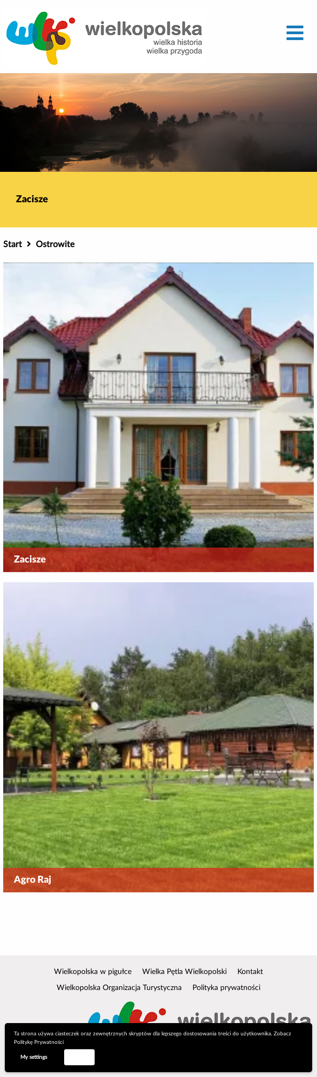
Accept (79, 1056)
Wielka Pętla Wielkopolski (184, 972)
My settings (33, 1057)
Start (12, 244)
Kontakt (250, 972)
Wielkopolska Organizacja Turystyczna (119, 988)
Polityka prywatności (226, 988)
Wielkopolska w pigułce (93, 972)
